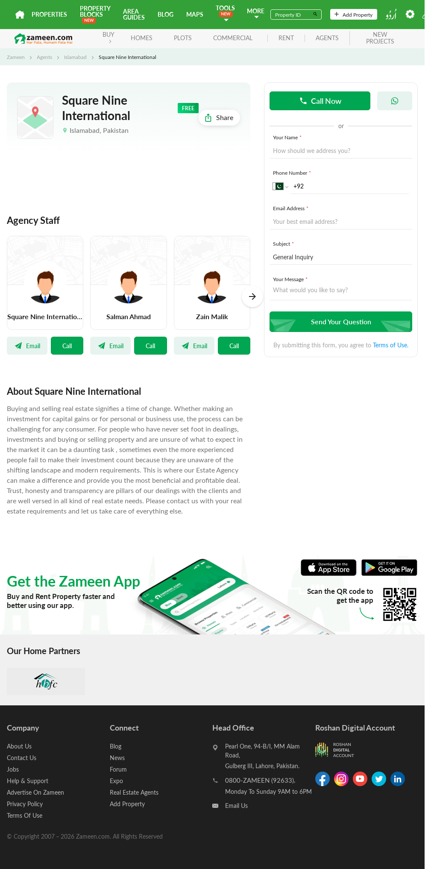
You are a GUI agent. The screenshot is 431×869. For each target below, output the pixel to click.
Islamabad (75, 56)
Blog (165, 14)
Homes (141, 38)
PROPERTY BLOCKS (95, 13)
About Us (19, 746)
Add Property (353, 14)
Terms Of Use (24, 815)
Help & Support (27, 781)
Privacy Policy (25, 804)
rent (286, 38)
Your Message (291, 279)
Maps (194, 14)
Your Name (288, 137)
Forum (118, 769)
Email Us (236, 805)
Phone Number (293, 172)
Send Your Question (340, 321)
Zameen (16, 56)
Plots (183, 38)
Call (67, 345)
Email (27, 345)
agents (327, 38)
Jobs (13, 769)
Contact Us (21, 758)
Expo (116, 781)
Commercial (232, 38)
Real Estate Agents (134, 792)
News (117, 758)
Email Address (291, 208)
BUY (108, 37)
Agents (44, 56)
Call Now (320, 100)
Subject (284, 243)
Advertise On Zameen (35, 792)
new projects (380, 38)
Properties (49, 14)
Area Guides (134, 14)
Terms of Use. (390, 345)
